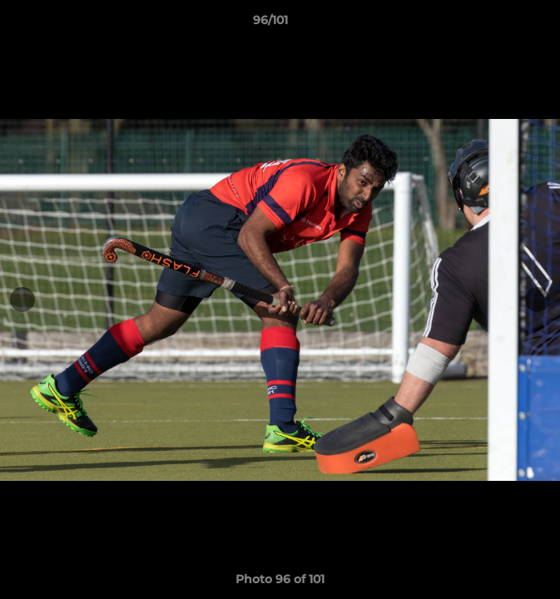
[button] (500, 24)
